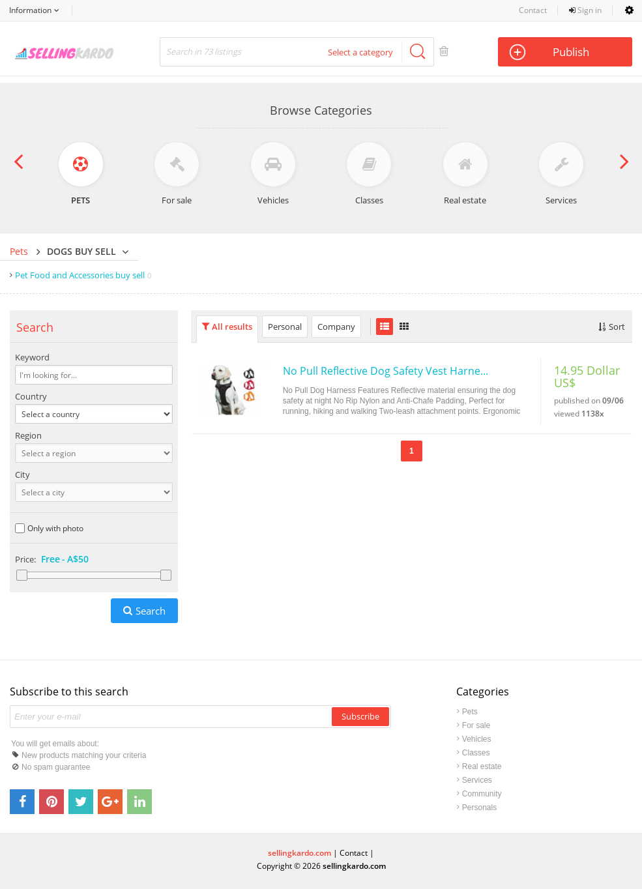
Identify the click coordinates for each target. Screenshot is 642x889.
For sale (476, 725)
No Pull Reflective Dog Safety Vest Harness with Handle (387, 370)
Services (477, 780)
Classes (476, 752)
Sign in (585, 10)
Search (151, 610)
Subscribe (360, 716)
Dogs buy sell (81, 251)
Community (482, 793)
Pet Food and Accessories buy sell (83, 275)
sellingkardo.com (299, 852)
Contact (533, 10)
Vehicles (476, 739)
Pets (19, 251)
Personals (479, 807)
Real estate (482, 766)
